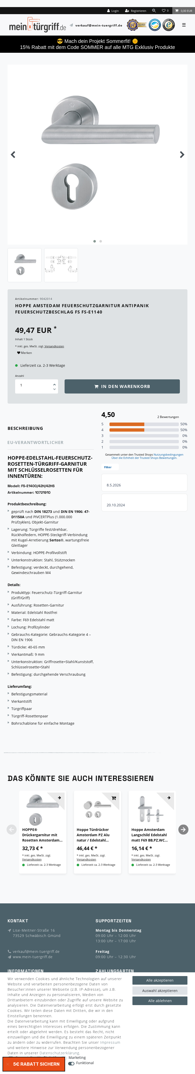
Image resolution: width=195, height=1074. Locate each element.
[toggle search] (154, 10)
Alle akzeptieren (160, 980)
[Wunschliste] (165, 10)
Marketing (77, 1058)
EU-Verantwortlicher (35, 442)
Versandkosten (54, 346)
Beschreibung (25, 428)
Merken (24, 353)
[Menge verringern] (54, 390)
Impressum (110, 1042)
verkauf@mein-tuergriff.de (98, 25)
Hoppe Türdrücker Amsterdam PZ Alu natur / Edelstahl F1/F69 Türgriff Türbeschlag (93, 835)
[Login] (113, 10)
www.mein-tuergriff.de (33, 956)
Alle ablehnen (160, 1000)
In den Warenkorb (122, 386)
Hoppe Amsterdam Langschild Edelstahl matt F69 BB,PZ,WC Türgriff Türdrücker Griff (149, 835)
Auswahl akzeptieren (160, 990)
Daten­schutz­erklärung (59, 1053)
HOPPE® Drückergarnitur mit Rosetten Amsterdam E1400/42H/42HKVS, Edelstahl (41, 835)
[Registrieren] (135, 10)
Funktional (85, 1063)
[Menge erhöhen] (54, 382)
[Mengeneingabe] (21, 385)
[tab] (32, 428)
